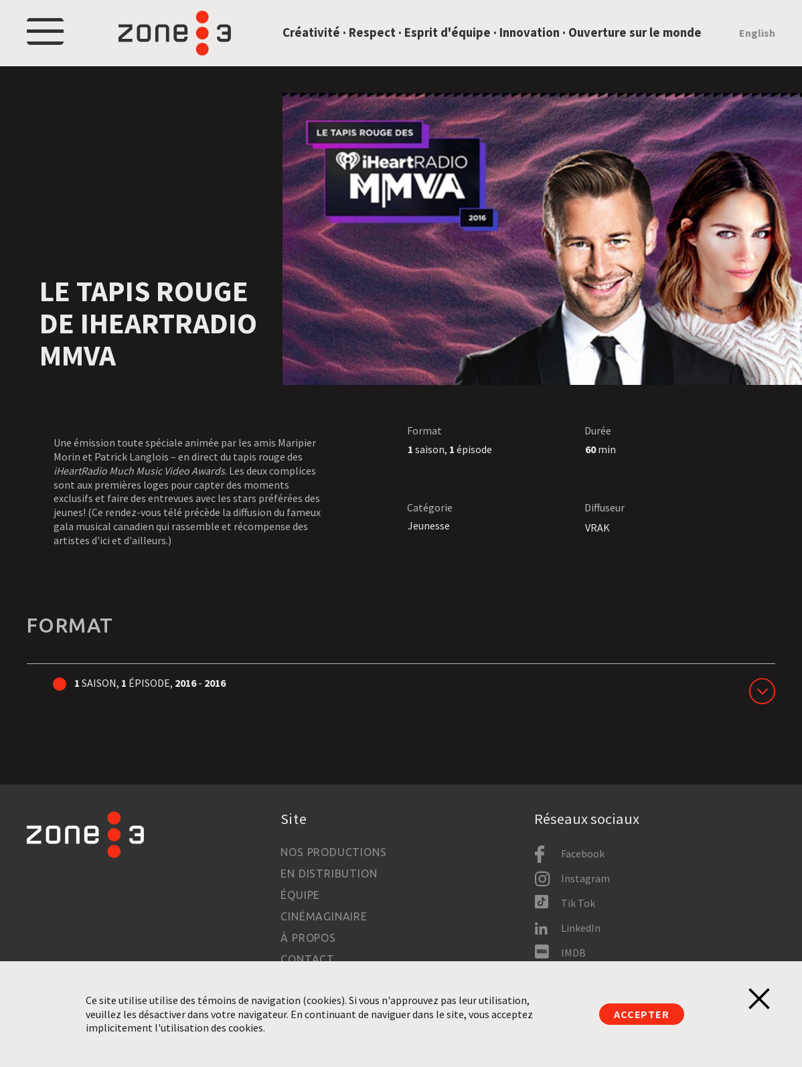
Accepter (641, 1014)
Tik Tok (578, 903)
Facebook (583, 853)
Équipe (300, 895)
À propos (307, 938)
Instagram (585, 878)
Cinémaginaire (323, 916)
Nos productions (333, 852)
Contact (307, 959)
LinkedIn (580, 927)
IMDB (573, 952)
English (757, 32)
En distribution (328, 874)
